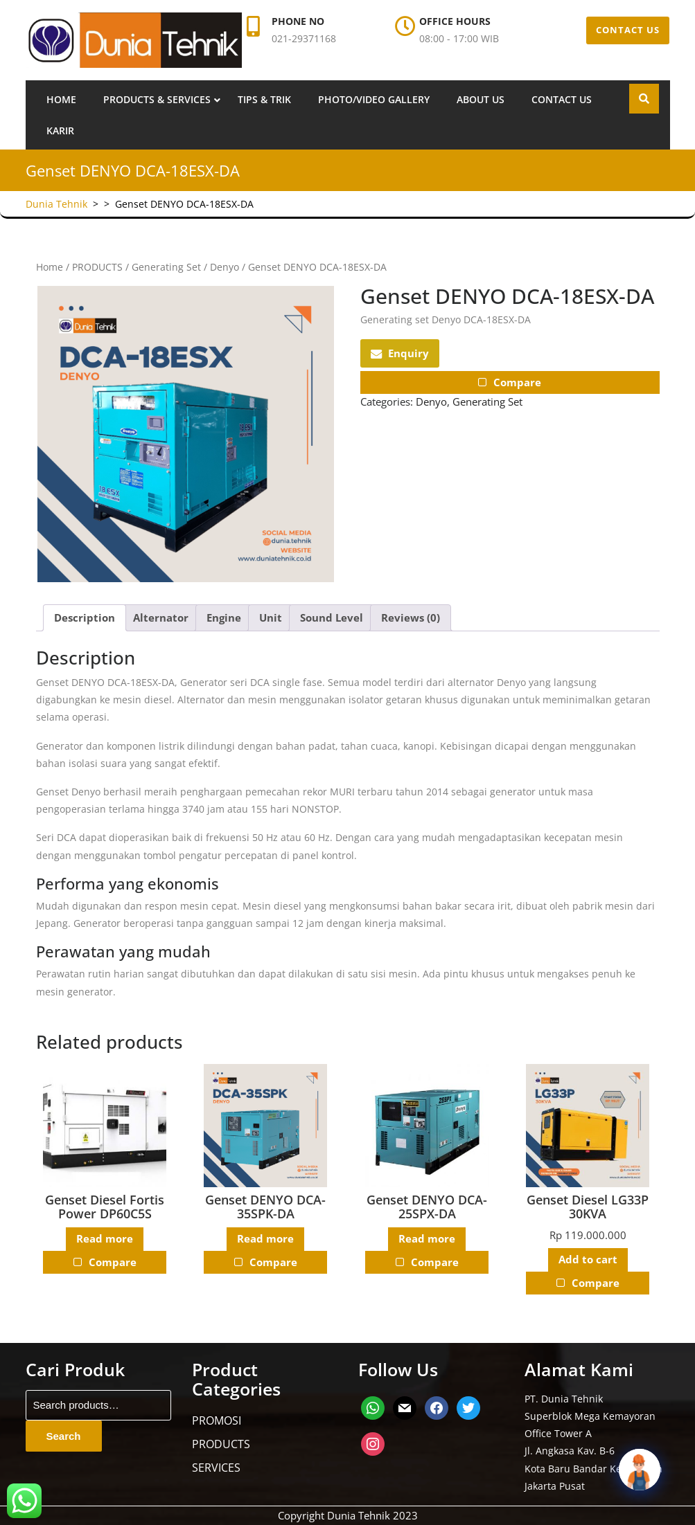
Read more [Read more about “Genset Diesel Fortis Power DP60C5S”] (104, 1239)
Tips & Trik (264, 99)
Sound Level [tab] (331, 617)
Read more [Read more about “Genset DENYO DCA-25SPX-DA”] (426, 1239)
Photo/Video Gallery (374, 99)
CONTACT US (628, 30)
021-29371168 (304, 38)
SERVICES (216, 1467)
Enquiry (400, 353)
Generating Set (166, 266)
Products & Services (157, 99)
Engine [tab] (223, 617)
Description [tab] (84, 617)
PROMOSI (216, 1420)
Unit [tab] (270, 617)
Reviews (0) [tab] (410, 617)
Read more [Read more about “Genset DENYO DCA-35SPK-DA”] (265, 1239)
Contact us (561, 99)
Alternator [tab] (160, 617)
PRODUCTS (97, 266)
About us (480, 99)
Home (61, 99)
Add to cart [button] (587, 1260)
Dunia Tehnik (56, 203)
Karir (60, 130)
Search (63, 1436)
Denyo (224, 266)
